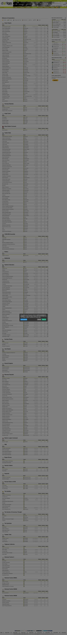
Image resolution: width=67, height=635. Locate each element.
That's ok (44, 319)
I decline (39, 319)
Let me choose (24, 319)
